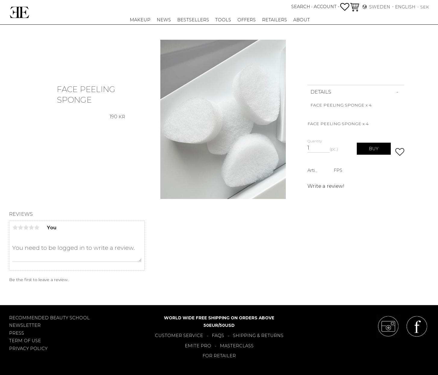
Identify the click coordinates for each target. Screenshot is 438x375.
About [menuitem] (301, 20)
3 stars (26, 227)
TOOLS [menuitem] (223, 20)
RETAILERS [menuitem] (274, 20)
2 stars (20, 227)
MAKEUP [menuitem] (140, 20)
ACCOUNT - (326, 6)
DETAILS (320, 92)
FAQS (218, 335)
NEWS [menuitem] (164, 20)
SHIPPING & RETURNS (258, 335)
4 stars (31, 227)
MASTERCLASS (237, 346)
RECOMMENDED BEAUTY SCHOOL (49, 318)
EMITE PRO (198, 346)
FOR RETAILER (219, 355)
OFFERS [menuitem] (246, 20)
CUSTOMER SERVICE (179, 335)
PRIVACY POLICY (28, 348)
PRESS (16, 333)
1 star (15, 227)
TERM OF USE (25, 340)
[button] (344, 6)
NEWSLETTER (25, 325)
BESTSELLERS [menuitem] (193, 20)
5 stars (36, 227)
